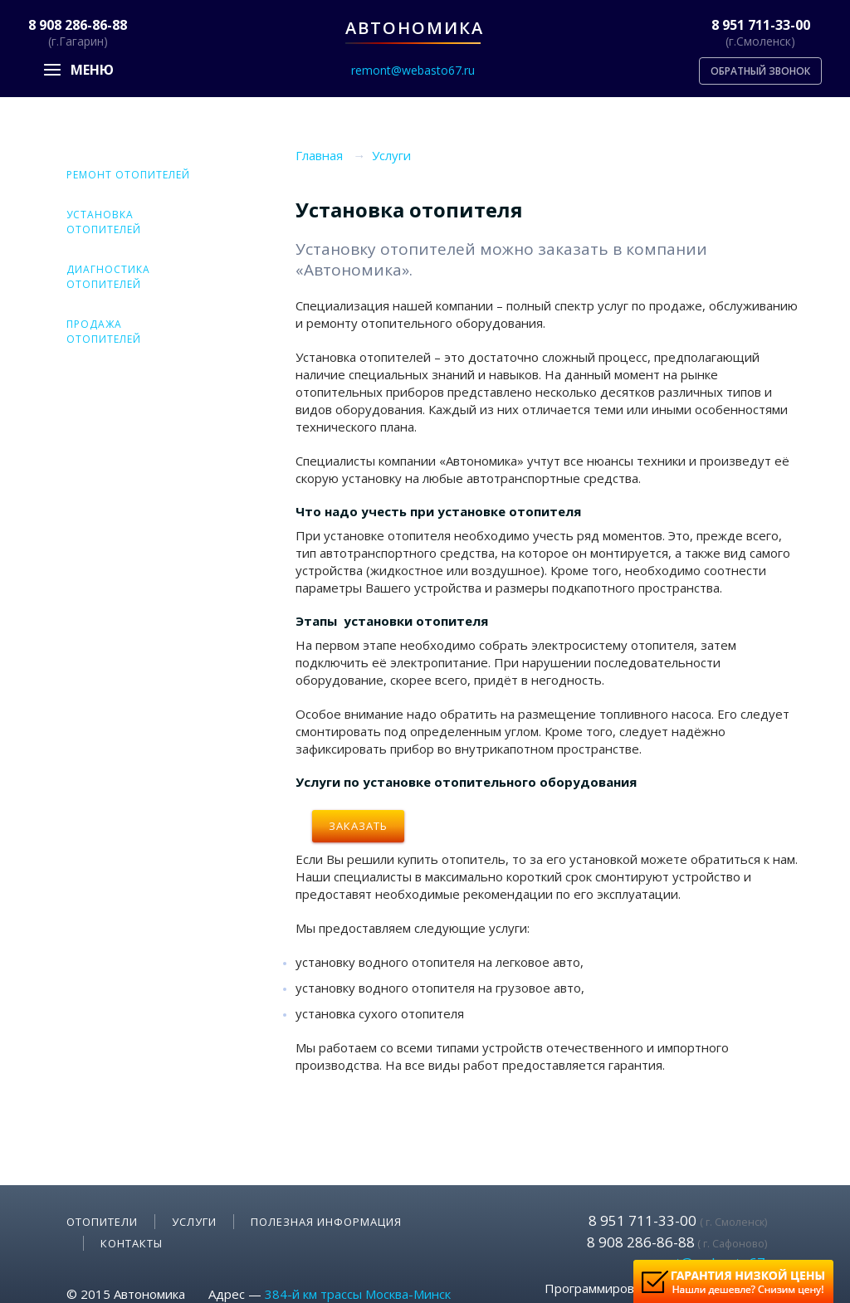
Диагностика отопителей (108, 276)
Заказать (358, 825)
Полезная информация (326, 1221)
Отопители (102, 1221)
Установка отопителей (103, 222)
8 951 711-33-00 (760, 25)
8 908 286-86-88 (77, 25)
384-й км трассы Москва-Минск (358, 1294)
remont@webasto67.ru (413, 70)
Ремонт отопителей (128, 175)
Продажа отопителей (103, 331)
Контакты (131, 1243)
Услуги (194, 1221)
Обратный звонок (760, 71)
